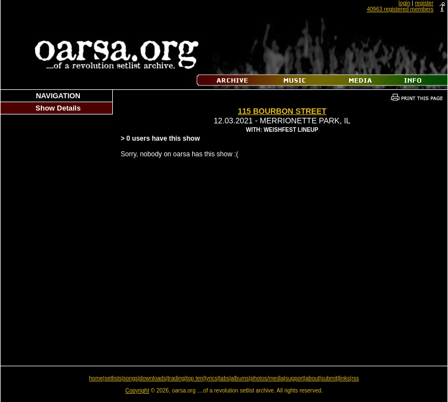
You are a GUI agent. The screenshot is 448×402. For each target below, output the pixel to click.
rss (355, 378)
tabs (224, 378)
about (313, 378)
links (344, 378)
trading (176, 378)
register (424, 3)
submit (329, 378)
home (96, 378)
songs (130, 378)
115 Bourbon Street (282, 111)
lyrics (210, 378)
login (404, 3)
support (294, 378)
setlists (113, 378)
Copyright (137, 390)
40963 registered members (399, 9)
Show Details (58, 108)
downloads (153, 378)
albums (240, 378)
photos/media (267, 378)
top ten (194, 378)
